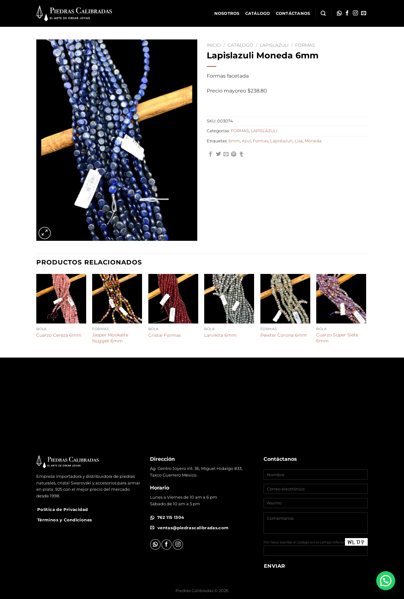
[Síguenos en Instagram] (355, 13)
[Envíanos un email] (363, 13)
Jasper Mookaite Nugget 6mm (110, 338)
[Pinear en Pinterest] (233, 154)
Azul (246, 141)
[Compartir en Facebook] (210, 154)
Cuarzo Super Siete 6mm (337, 338)
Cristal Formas (164, 335)
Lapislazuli (281, 141)
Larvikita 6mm (220, 335)
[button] (385, 580)
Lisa (298, 141)
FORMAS (305, 45)
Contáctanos (293, 13)
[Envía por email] (226, 154)
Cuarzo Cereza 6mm (58, 335)
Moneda (313, 141)
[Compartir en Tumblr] (241, 154)
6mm (234, 141)
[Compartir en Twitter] (218, 154)
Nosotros (227, 13)
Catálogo (257, 13)
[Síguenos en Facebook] (347, 13)
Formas (260, 141)
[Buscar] (323, 13)
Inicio (214, 45)
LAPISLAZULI (274, 45)
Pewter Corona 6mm (283, 335)
